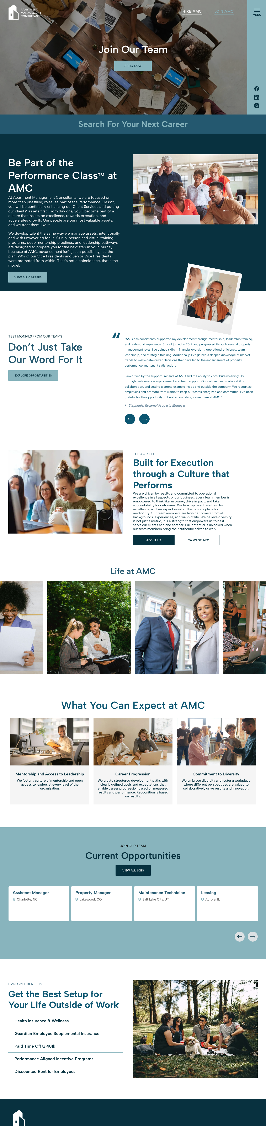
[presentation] (240, 937)
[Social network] (256, 89)
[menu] (256, 10)
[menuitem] (192, 11)
